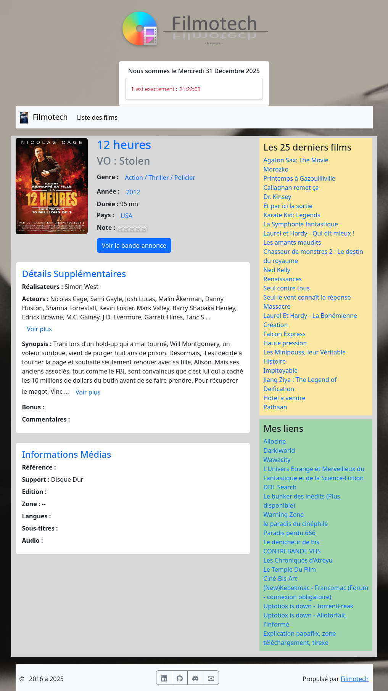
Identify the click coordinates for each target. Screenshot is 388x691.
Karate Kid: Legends (291, 215)
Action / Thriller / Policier (160, 177)
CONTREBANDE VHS (291, 551)
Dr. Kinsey (277, 196)
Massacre (276, 306)
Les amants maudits (292, 242)
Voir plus (39, 329)
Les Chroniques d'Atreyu (297, 560)
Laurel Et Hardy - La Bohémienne (310, 315)
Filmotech (355, 679)
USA (126, 216)
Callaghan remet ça (291, 187)
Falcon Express (284, 334)
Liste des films (97, 117)
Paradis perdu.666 (289, 533)
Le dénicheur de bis (291, 542)
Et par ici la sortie (287, 206)
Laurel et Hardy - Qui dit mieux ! (308, 233)
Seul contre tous (286, 288)
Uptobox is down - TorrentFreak (308, 606)
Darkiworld (279, 450)
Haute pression (285, 343)
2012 (133, 192)
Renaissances (282, 279)
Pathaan (275, 407)
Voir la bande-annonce (134, 245)
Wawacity (276, 459)
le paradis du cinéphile (295, 523)
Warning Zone (283, 514)
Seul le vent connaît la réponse (307, 297)
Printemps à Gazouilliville (299, 178)
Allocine (274, 441)
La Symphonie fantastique (300, 224)
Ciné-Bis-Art (280, 578)
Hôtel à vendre (284, 398)
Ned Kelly (276, 270)
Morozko (275, 169)
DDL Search (279, 487)
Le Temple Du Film (289, 569)
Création (275, 325)
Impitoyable (280, 370)
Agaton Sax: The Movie (295, 160)
